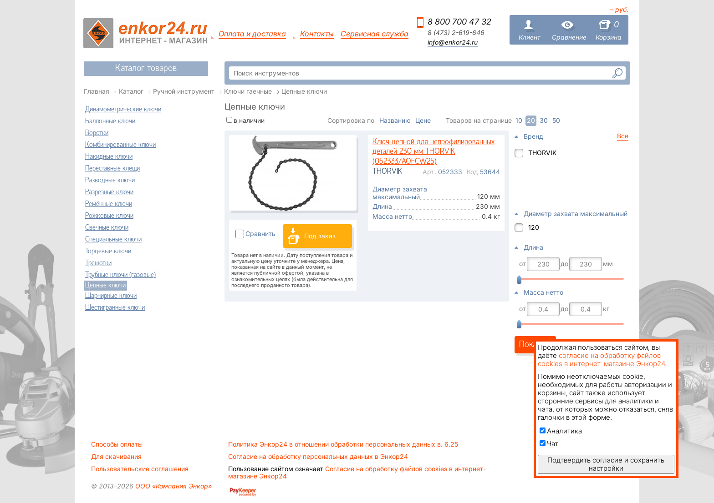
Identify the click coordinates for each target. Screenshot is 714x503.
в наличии (249, 120)
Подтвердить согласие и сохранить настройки (605, 464)
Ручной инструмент (183, 91)
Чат (549, 443)
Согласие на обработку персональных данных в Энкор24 (318, 456)
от (522, 263)
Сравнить (260, 233)
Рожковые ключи (109, 216)
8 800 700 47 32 (459, 21)
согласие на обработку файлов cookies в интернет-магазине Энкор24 (601, 359)
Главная (96, 91)
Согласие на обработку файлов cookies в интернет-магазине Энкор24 (357, 472)
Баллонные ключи (110, 121)
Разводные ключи (110, 180)
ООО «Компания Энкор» (172, 486)
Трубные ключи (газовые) (120, 275)
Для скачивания (116, 456)
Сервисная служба (374, 34)
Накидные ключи (109, 157)
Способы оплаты (117, 444)
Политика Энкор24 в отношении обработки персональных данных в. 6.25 (343, 444)
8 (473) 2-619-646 (456, 32)
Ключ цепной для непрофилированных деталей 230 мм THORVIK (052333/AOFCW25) (433, 152)
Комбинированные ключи (120, 145)
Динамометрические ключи (123, 109)
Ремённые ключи (108, 204)
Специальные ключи (113, 239)
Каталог (131, 91)
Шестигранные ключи (115, 308)
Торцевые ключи (108, 251)
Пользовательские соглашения (140, 469)
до (564, 263)
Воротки (96, 133)
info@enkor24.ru (453, 42)
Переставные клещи (112, 168)
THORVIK (542, 152)
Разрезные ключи (109, 192)
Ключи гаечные (248, 91)
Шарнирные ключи (111, 296)
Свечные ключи (106, 227)
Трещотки (98, 263)
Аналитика (561, 431)
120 (533, 227)
